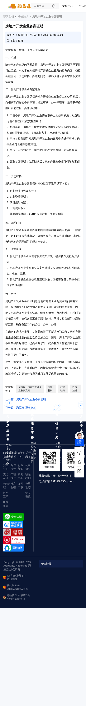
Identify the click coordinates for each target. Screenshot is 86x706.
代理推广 (13, 476)
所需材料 (50, 389)
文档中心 (67, 6)
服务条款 (5, 503)
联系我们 (28, 476)
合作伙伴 (13, 467)
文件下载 (20, 485)
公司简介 (28, 467)
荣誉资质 (28, 494)
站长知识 (23, 16)
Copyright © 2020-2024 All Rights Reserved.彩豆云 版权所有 (17, 565)
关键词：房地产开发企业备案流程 (29, 389)
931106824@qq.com (62, 481)
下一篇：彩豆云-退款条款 (21, 407)
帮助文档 (8, 16)
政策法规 (74, 389)
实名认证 (5, 476)
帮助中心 (20, 476)
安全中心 (5, 467)
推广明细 (13, 485)
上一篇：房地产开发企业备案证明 (26, 399)
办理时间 (62, 389)
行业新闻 (20, 467)
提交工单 (5, 494)
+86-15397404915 (61, 475)
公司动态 (28, 485)
